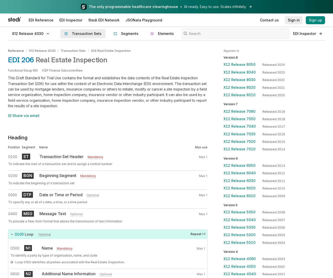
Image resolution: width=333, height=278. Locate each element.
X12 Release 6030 (239, 181)
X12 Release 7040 (239, 126)
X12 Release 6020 (239, 188)
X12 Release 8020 (239, 87)
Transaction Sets (73, 51)
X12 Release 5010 (239, 242)
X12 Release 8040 (239, 72)
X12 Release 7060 (239, 111)
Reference (16, 51)
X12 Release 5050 (239, 212)
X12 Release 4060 (239, 259)
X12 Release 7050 (239, 119)
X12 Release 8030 (239, 80)
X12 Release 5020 (239, 235)
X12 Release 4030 (42, 51)
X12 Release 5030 (239, 227)
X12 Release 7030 (239, 134)
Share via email (23, 115)
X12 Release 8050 (239, 64)
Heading (17, 137)
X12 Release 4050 (239, 266)
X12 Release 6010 (239, 196)
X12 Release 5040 (239, 220)
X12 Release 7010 (239, 149)
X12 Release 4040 (239, 274)
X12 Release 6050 (239, 165)
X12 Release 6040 (239, 173)
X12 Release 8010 (239, 95)
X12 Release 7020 (239, 141)
